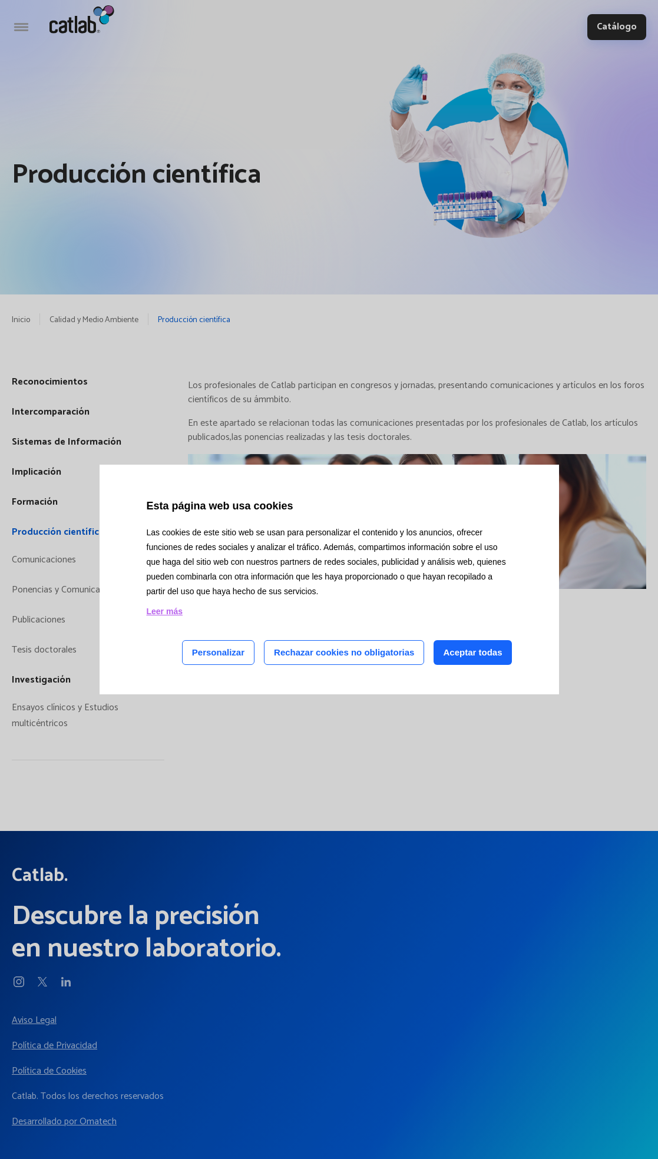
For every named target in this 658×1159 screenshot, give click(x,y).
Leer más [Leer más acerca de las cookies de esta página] (165, 611)
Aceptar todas (472, 652)
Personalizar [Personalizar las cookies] (218, 652)
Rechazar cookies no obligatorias (344, 652)
